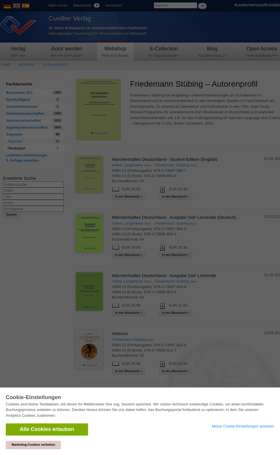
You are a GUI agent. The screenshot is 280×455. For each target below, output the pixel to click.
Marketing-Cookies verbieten (33, 444)
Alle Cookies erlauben (47, 429)
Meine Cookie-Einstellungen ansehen (243, 426)
